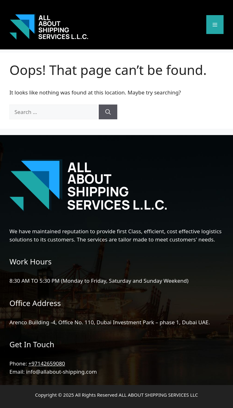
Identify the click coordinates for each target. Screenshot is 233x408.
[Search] (108, 112)
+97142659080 (46, 363)
